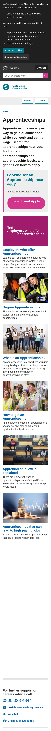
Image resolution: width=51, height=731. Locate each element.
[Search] (45, 75)
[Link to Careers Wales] (15, 87)
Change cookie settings (15, 57)
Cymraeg (41, 68)
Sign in (27, 101)
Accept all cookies (13, 50)
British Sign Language (21, 721)
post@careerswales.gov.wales (27, 707)
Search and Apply (26, 203)
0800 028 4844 (17, 700)
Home (5, 111)
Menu (41, 101)
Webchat (13, 714)
